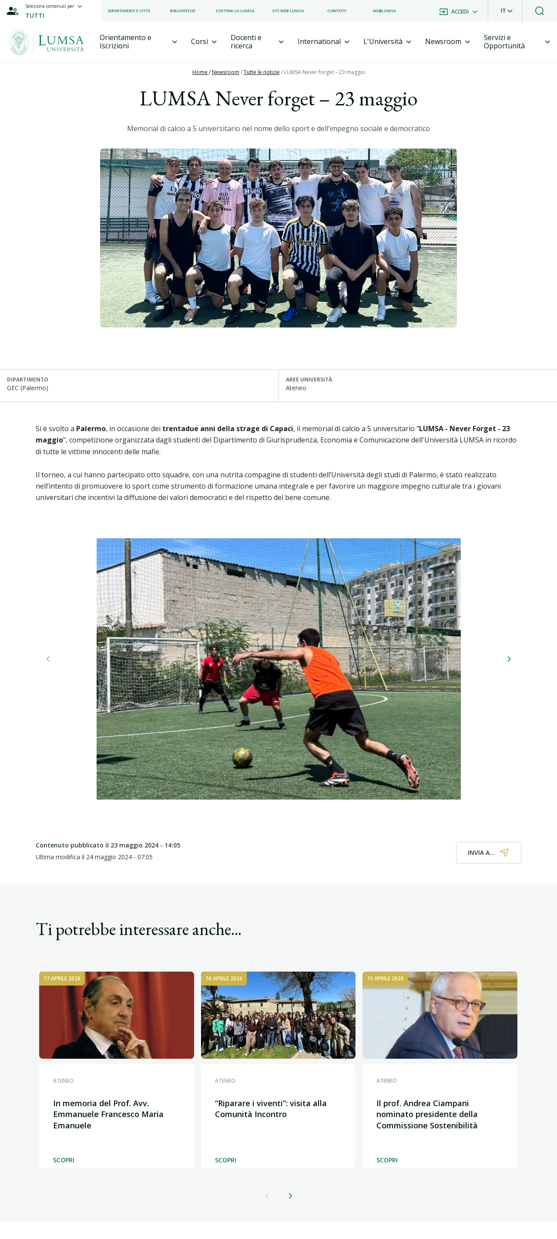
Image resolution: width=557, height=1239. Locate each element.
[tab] (138, 42)
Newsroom (225, 72)
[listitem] (129, 11)
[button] (506, 11)
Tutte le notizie (262, 72)
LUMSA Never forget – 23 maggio (324, 72)
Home (200, 72)
